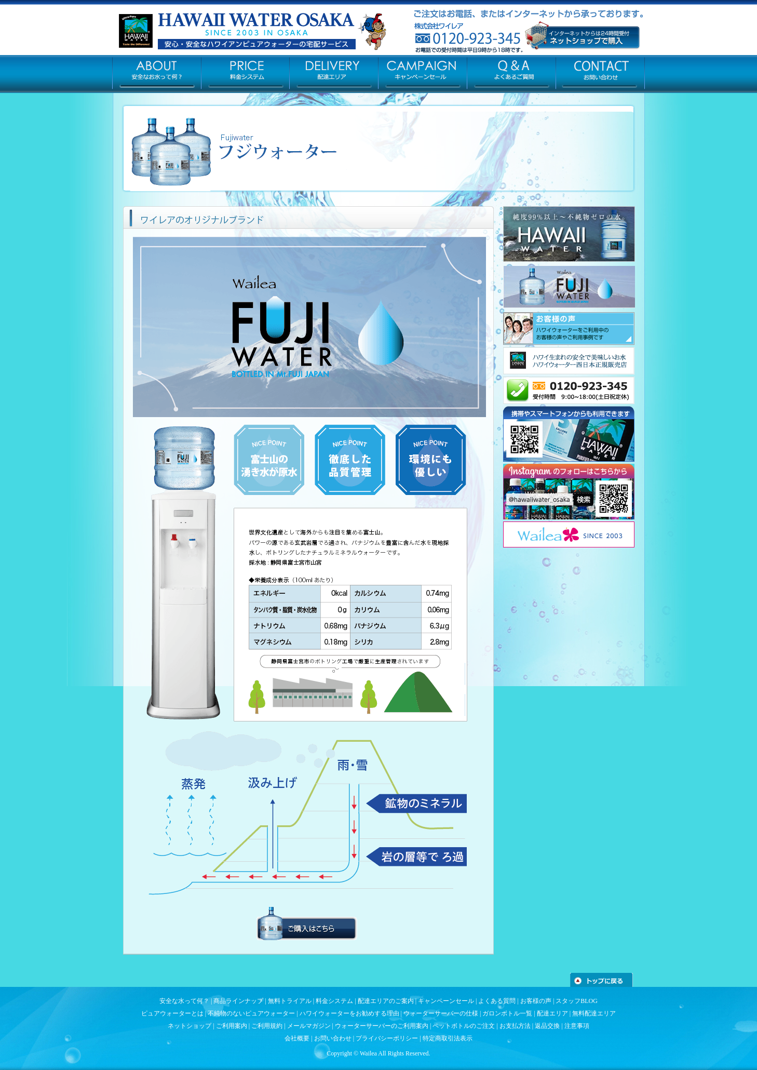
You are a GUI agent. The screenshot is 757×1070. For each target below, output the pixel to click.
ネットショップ (189, 1025)
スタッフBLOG (577, 1001)
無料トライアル (290, 1001)
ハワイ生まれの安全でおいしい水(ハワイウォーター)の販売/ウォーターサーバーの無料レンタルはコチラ (568, 360)
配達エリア (552, 1013)
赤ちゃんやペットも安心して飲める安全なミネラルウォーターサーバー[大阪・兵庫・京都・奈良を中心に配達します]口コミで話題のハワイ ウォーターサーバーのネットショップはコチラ (582, 35)
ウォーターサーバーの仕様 (440, 1013)
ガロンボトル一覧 (507, 1013)
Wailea (368, 1053)
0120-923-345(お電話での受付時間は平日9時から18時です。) (568, 390)
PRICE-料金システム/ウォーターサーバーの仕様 (245, 73)
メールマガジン (309, 1025)
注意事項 (576, 1025)
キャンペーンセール (446, 1001)
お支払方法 (515, 1025)
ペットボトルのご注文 (463, 1025)
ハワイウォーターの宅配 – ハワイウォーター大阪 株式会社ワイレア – (221, 31)
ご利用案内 (231, 1025)
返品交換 (547, 1025)
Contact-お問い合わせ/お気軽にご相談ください (600, 73)
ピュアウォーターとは (172, 1013)
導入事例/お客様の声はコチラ (568, 328)
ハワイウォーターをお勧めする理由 (349, 1013)
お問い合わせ (333, 1038)
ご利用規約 (266, 1025)
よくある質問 (497, 1001)
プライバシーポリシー (387, 1038)
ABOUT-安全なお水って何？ (156, 73)
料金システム (334, 1001)
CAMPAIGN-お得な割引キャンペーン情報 (422, 73)
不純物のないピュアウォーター (251, 1013)
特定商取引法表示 (447, 1038)
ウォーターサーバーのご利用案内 (381, 1025)
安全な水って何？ (184, 1001)
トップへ (601, 980)
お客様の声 (535, 1001)
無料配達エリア (594, 1013)
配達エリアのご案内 (386, 1001)
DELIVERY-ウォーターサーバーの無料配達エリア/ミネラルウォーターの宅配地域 (334, 73)
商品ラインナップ (238, 1001)
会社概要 (297, 1038)
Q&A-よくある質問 (511, 73)
